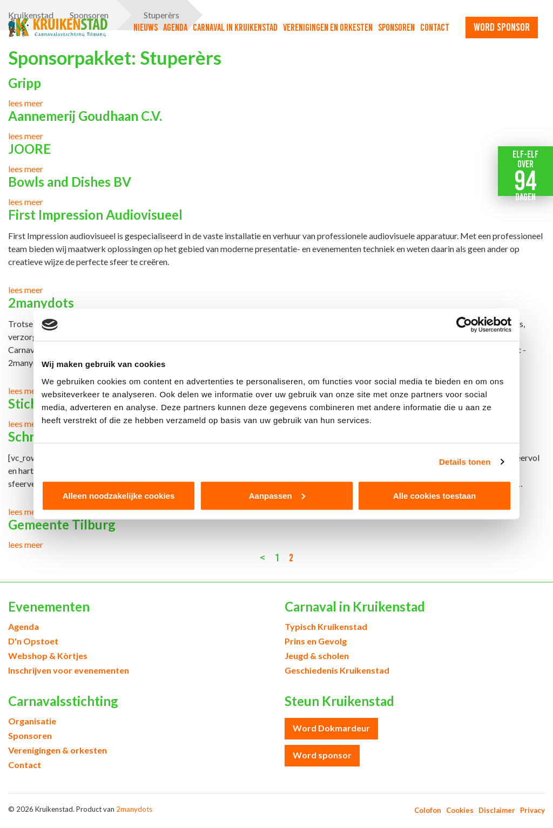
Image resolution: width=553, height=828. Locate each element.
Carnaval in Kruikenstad (235, 27)
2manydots (134, 809)
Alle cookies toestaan (434, 495)
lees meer (25, 103)
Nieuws (145, 27)
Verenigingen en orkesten (328, 27)
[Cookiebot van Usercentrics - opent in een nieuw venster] (464, 325)
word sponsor (502, 27)
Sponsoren (396, 27)
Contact (434, 27)
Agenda (175, 27)
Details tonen (464, 461)
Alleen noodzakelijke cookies (119, 495)
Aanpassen (277, 495)
